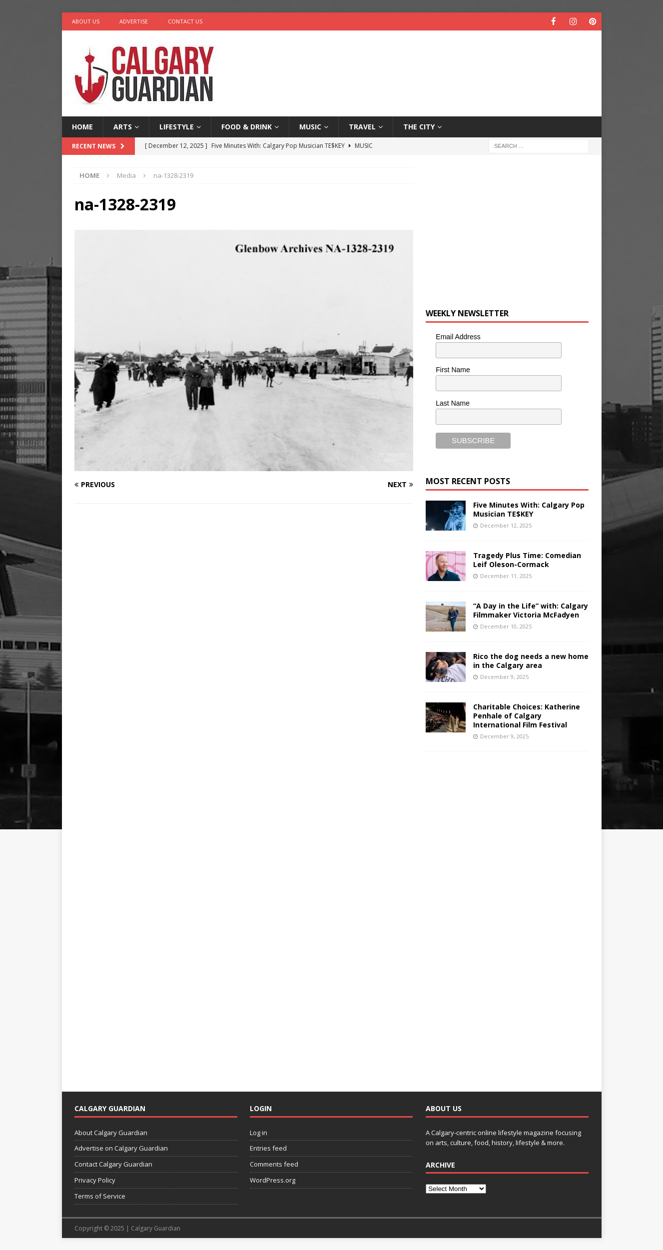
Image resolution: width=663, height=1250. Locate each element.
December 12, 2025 (506, 525)
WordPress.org (272, 1179)
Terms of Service (99, 1195)
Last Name (453, 403)
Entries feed (268, 1147)
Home (82, 126)
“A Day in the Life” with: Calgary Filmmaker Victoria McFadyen (530, 610)
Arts (122, 126)
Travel (362, 126)
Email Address (458, 336)
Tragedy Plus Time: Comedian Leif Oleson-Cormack (527, 559)
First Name (453, 369)
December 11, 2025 (506, 575)
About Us (85, 21)
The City (419, 126)
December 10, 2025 (506, 625)
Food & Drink (246, 126)
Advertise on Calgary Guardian (121, 1147)
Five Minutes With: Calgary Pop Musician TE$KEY (529, 509)
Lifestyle (176, 126)
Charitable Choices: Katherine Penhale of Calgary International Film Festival (526, 715)
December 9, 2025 (504, 676)
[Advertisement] (428, 62)
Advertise (133, 21)
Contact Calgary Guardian (113, 1163)
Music (310, 126)
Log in (258, 1132)
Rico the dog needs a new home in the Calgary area (531, 660)
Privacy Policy (94, 1179)
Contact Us (185, 21)
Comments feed (274, 1163)
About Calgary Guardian (110, 1132)
